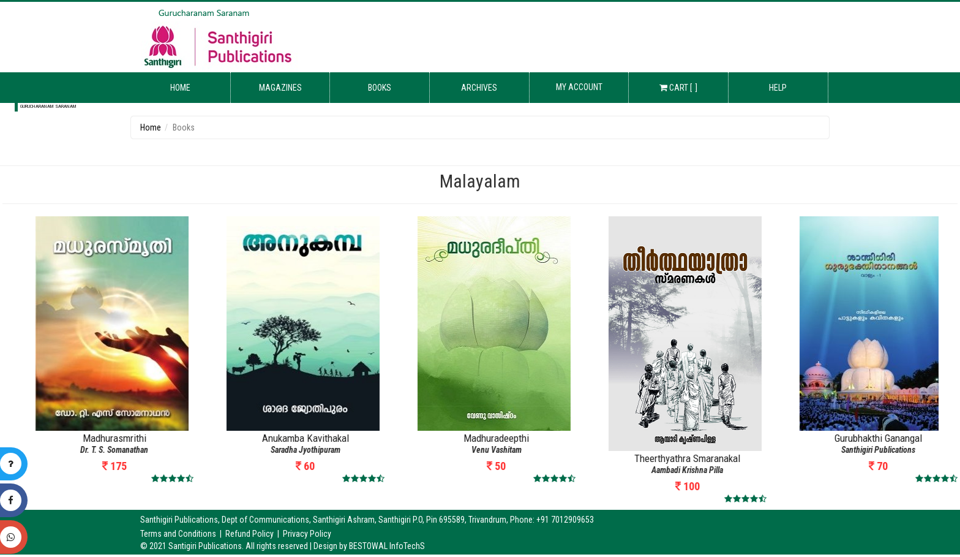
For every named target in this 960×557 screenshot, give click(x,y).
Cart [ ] (678, 88)
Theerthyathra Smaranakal (843, 458)
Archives (479, 88)
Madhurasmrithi (269, 438)
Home (180, 88)
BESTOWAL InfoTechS (387, 546)
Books (379, 88)
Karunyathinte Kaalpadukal (78, 438)
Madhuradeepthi (651, 438)
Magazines (280, 88)
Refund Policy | (254, 534)
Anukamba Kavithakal (460, 438)
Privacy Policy (307, 534)
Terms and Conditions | (182, 534)
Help (778, 88)
